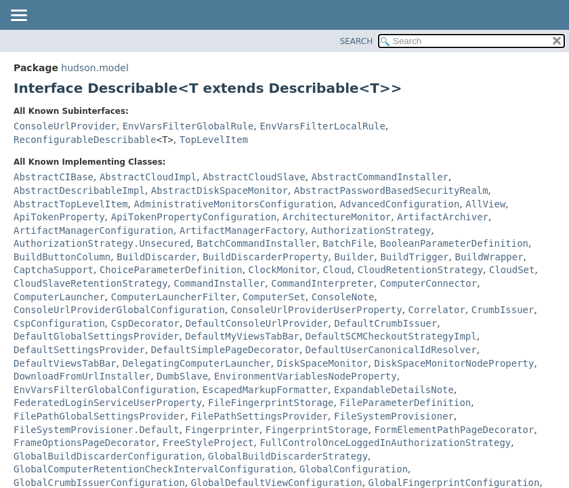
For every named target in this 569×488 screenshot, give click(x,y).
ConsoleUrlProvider (65, 126)
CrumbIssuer (502, 309)
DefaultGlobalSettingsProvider (96, 336)
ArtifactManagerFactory (242, 230)
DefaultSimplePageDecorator (225, 349)
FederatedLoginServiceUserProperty (108, 402)
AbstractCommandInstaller (380, 176)
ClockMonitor (283, 269)
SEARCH (356, 41)
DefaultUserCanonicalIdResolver (391, 349)
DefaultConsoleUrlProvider (257, 323)
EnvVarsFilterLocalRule (322, 126)
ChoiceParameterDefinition (171, 269)
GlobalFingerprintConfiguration (454, 482)
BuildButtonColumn (62, 256)
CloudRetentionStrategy (420, 269)
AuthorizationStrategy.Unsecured (102, 243)
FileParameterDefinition (405, 402)
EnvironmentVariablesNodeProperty (305, 376)
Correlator (436, 309)
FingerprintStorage (317, 429)
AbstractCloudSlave (254, 176)
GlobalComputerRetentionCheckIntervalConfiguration (153, 469)
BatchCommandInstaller (256, 243)
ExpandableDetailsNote (394, 389)
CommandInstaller (219, 283)
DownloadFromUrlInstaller (82, 376)
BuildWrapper (489, 256)
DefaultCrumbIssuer (385, 323)
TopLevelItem (214, 139)
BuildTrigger (414, 256)
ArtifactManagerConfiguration (93, 230)
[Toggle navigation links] (18, 16)
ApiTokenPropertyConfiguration (193, 216)
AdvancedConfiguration (399, 204)
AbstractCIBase (53, 176)
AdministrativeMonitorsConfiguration (233, 204)
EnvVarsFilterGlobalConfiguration (105, 389)
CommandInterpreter (322, 283)
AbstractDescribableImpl (79, 190)
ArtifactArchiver (442, 216)
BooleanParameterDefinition (454, 243)
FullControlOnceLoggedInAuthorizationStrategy (385, 442)
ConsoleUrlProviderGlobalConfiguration (119, 309)
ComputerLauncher (59, 296)
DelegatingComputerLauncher (197, 363)
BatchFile (348, 243)
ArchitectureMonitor (336, 216)
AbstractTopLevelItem (71, 204)
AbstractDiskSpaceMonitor (219, 190)
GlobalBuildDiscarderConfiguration (108, 456)
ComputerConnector (428, 283)
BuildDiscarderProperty (265, 256)
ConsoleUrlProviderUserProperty (316, 309)
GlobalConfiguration (353, 469)
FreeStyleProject (208, 442)
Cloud (337, 269)
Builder (354, 256)
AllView (485, 204)
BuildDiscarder (156, 256)
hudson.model (94, 67)
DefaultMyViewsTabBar (242, 336)
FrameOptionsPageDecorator (85, 442)
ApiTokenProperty (59, 216)
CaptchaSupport (53, 269)
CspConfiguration (59, 323)
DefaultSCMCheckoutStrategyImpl (391, 336)
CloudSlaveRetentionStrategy (91, 283)
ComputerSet (274, 296)
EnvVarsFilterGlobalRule (188, 126)
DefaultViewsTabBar (65, 363)
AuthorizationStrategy (371, 230)
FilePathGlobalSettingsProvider (99, 416)
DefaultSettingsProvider (79, 349)
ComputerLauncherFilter (173, 296)
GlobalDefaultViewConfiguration (276, 482)
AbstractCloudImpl (148, 176)
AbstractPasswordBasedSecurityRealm (391, 190)
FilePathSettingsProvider (259, 416)
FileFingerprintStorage (270, 402)
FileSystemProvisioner (394, 416)
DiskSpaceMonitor (322, 363)
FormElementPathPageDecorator (454, 429)
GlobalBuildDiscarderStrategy (288, 456)
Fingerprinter (222, 429)
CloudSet (511, 269)
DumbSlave (182, 376)
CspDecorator (145, 323)
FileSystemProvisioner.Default (96, 429)
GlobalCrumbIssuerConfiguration (99, 482)
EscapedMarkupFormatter (265, 389)
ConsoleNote (343, 296)
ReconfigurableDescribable (85, 139)
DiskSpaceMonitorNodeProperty (454, 363)
